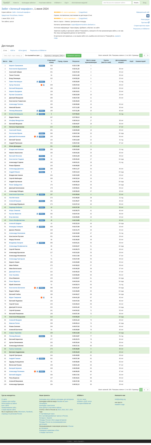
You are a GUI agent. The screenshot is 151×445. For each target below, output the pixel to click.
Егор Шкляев (14, 217)
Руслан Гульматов (15, 94)
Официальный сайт (142, 12)
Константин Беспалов (17, 288)
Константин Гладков (16, 159)
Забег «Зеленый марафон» (17, 8)
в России (70, 426)
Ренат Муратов (14, 281)
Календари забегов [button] (29, 3)
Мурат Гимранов (15, 297)
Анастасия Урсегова (16, 194)
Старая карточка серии (141, 25)
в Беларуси (44, 428)
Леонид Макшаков (15, 110)
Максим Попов (14, 323)
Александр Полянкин (16, 371)
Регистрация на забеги (9, 403)
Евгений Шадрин (15, 375)
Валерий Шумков (15, 368)
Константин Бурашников (18, 69)
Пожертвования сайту (9, 407)
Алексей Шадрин (15, 223)
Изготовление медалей (79, 3)
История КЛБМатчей (84, 403)
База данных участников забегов (50, 407)
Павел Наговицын (15, 81)
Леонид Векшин (15, 336)
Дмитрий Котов (14, 272)
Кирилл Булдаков (15, 91)
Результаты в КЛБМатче (141, 29)
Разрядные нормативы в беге (49, 430)
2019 (59, 409)
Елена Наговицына (16, 114)
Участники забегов (45, 3)
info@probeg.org (120, 399)
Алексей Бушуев (15, 201)
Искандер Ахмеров (16, 226)
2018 (63, 409)
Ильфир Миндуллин (16, 120)
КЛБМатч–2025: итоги (84, 401)
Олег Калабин (14, 275)
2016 (71, 409)
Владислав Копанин (16, 149)
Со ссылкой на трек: (32, 55)
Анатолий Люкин (15, 130)
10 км (5, 50)
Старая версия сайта (9, 409)
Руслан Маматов (15, 214)
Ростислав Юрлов (15, 133)
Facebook (29, 412)
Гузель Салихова (15, 349)
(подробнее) (83, 12)
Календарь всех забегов (47, 399)
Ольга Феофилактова (17, 220)
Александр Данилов (16, 169)
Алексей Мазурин (15, 320)
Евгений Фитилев (15, 156)
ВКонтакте (21, 412)
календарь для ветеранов (65, 399)
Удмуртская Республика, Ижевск (12, 15)
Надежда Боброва (15, 207)
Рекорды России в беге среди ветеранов (52, 420)
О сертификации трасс (47, 414)
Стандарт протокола (46, 432)
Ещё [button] (67, 3)
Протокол (145, 22)
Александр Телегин (16, 104)
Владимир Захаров (16, 243)
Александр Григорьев (17, 259)
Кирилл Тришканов (16, 65)
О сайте (4, 399)
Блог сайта (5, 405)
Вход (144, 3)
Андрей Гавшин (14, 358)
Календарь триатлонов (47, 405)
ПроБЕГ (6, 3)
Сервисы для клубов (8, 401)
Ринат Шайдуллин (15, 185)
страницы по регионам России (12, 414)
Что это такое (81, 399)
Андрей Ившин (14, 172)
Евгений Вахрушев (16, 88)
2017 (67, 409)
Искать (136, 3)
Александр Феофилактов (18, 246)
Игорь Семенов (14, 210)
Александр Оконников (17, 233)
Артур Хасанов (14, 85)
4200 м (12, 50)
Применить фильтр (73, 55)
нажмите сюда (119, 404)
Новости (16, 3)
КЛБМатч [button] (58, 3)
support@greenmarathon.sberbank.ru (83, 24)
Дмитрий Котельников (17, 136)
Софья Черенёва (15, 333)
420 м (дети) (22, 50)
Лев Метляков (14, 198)
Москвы (59, 401)
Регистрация (145, 19)
